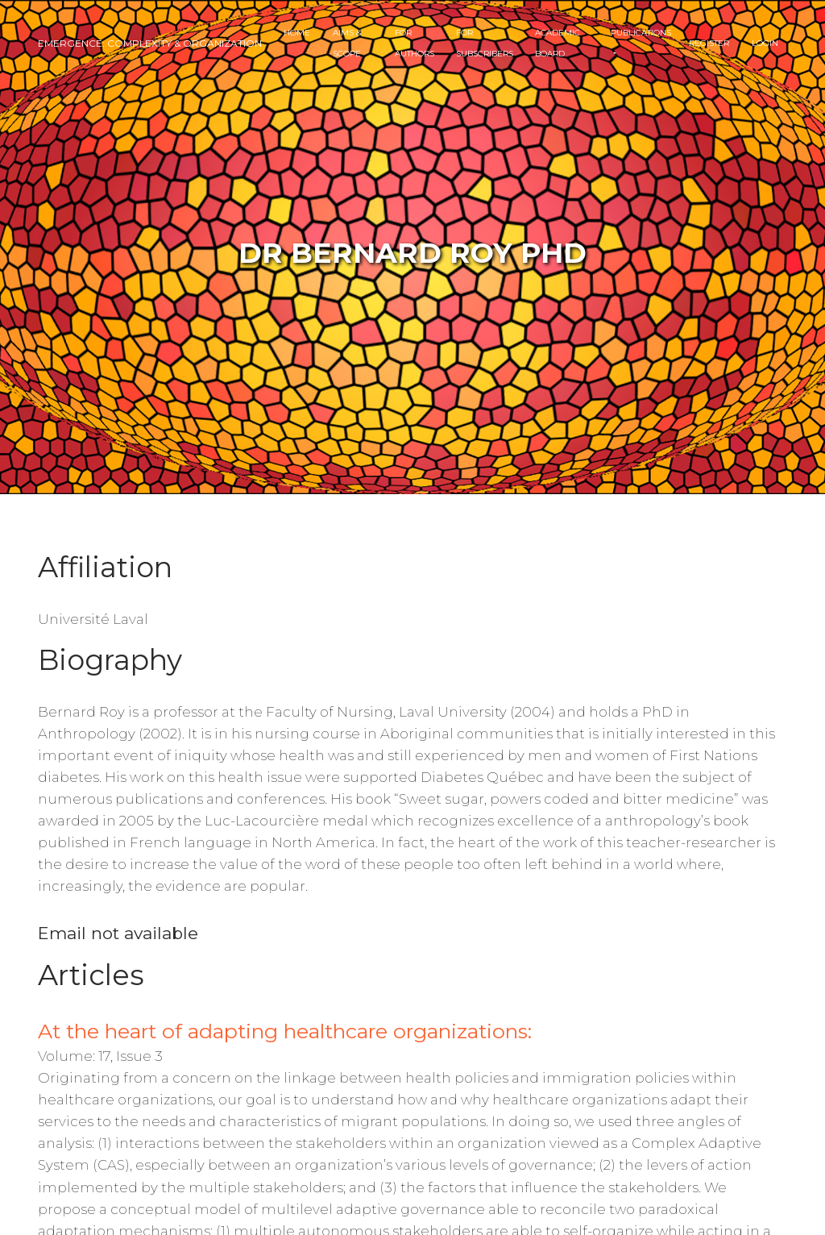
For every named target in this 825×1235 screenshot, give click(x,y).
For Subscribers (484, 43)
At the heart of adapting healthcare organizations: (285, 1031)
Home (297, 32)
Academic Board (557, 43)
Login (765, 43)
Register (709, 43)
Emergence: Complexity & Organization (150, 43)
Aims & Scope (347, 43)
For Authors (414, 43)
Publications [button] (641, 32)
